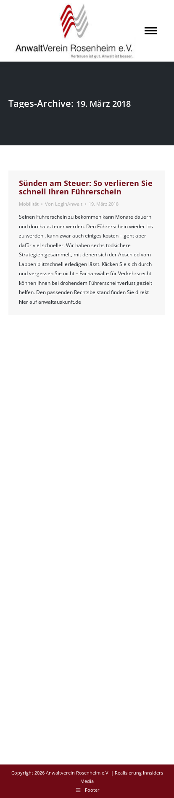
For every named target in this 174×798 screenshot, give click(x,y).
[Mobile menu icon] (150, 30)
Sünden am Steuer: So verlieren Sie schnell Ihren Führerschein (86, 187)
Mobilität (29, 204)
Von (63, 204)
